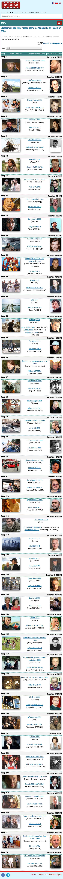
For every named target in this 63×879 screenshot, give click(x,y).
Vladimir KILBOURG (32, 530)
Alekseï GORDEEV (34, 371)
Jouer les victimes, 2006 (35, 757)
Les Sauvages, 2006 (34, 401)
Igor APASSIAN (34, 566)
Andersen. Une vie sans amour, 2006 (34, 677)
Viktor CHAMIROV (34, 408)
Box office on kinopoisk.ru (52, 43)
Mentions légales (55, 875)
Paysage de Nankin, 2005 (34, 796)
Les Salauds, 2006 (34, 140)
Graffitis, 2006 (34, 558)
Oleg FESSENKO (35, 227)
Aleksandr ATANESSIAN (34, 147)
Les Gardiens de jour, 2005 (34, 60)
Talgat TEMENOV (31, 332)
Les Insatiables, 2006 (34, 440)
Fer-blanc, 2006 (34, 341)
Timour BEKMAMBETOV (35, 68)
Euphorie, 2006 (34, 598)
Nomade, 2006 (34, 320)
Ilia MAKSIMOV (34, 271)
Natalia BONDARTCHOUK (34, 784)
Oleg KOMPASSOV (35, 586)
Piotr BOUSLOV (34, 127)
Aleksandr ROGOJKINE (34, 625)
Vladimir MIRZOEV (35, 507)
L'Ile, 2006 (34, 300)
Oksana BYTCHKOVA (34, 167)
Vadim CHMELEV (34, 468)
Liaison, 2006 (35, 737)
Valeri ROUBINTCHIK (34, 804)
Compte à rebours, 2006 (35, 460)
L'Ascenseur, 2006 (34, 717)
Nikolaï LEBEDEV (34, 88)
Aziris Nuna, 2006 (34, 578)
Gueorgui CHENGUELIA (34, 705)
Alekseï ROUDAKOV (34, 863)
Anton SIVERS (34, 428)
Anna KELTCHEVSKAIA (32, 527)
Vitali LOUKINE (34, 546)
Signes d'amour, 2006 (35, 500)
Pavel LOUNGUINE (35, 307)
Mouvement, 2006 (41, 520)
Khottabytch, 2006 (35, 381)
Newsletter (43, 875)
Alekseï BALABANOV (34, 487)
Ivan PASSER (28, 330)
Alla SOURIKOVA (35, 824)
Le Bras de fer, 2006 (34, 239)
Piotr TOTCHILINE (34, 388)
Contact (33, 875)
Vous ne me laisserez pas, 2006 (34, 816)
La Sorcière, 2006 (34, 219)
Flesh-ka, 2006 (34, 697)
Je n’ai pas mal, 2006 (34, 480)
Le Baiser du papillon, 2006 (35, 420)
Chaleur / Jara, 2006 (34, 100)
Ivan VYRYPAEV (35, 606)
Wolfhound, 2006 (34, 80)
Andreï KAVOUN (35, 187)
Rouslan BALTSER (34, 448)
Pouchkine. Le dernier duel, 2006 (35, 776)
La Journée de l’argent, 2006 (34, 856)
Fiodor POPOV (34, 846)
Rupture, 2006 (34, 538)
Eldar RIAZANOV (34, 685)
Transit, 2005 (34, 618)
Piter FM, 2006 (34, 159)
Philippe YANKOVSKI (34, 246)
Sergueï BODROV (27, 327)
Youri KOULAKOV (34, 207)
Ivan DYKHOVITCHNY (35, 668)
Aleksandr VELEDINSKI (34, 288)
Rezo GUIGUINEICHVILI (34, 108)
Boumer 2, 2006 (35, 120)
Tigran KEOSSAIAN (35, 648)
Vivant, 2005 (34, 280)
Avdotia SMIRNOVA (34, 744)
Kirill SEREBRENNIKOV (34, 764)
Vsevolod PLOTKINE (34, 725)
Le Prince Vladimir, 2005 (35, 199)
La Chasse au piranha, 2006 (34, 179)
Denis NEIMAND (35, 349)
